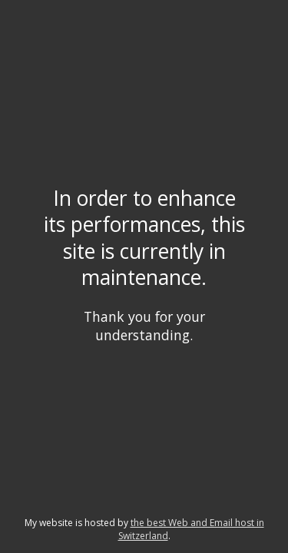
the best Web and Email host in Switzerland (191, 529)
